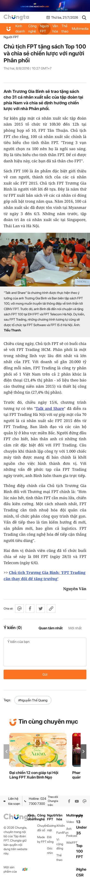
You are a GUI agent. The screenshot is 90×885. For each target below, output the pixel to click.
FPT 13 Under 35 (81, 824)
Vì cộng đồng (59, 844)
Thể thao (64, 28)
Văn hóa (55, 28)
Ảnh (69, 829)
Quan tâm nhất (51, 628)
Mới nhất (75, 628)
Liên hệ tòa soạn (12, 801)
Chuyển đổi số (42, 828)
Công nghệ (32, 28)
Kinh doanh (20, 28)
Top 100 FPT (79, 851)
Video (70, 822)
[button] (83, 751)
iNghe (81, 869)
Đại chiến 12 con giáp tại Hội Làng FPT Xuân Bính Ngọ (33, 774)
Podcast (71, 835)
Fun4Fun (61, 832)
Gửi (45, 674)
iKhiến (60, 825)
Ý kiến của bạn (45, 652)
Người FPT (44, 28)
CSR (80, 875)
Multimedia (71, 815)
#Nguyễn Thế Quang (33, 700)
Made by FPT (42, 839)
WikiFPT (71, 842)
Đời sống (50, 839)
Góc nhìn (50, 851)
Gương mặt (51, 828)
